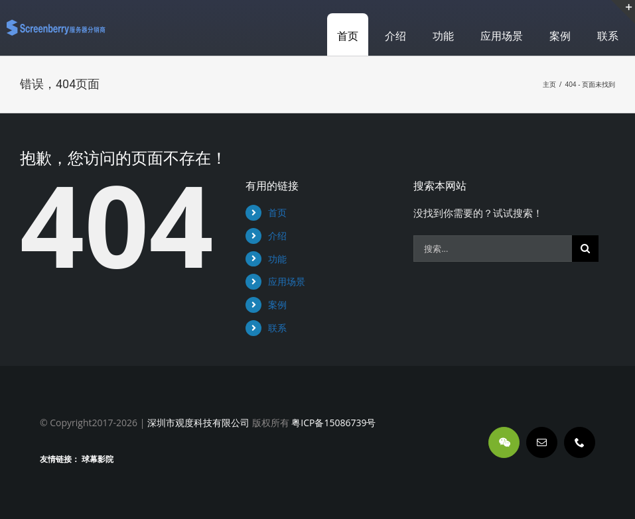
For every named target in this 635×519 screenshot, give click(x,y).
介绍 (277, 235)
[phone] (579, 442)
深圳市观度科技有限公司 (198, 422)
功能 (277, 259)
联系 (277, 327)
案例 (277, 304)
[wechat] (504, 442)
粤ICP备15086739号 (332, 422)
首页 (277, 212)
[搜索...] (492, 248)
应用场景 (286, 281)
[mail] (541, 442)
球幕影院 (97, 459)
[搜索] (585, 248)
